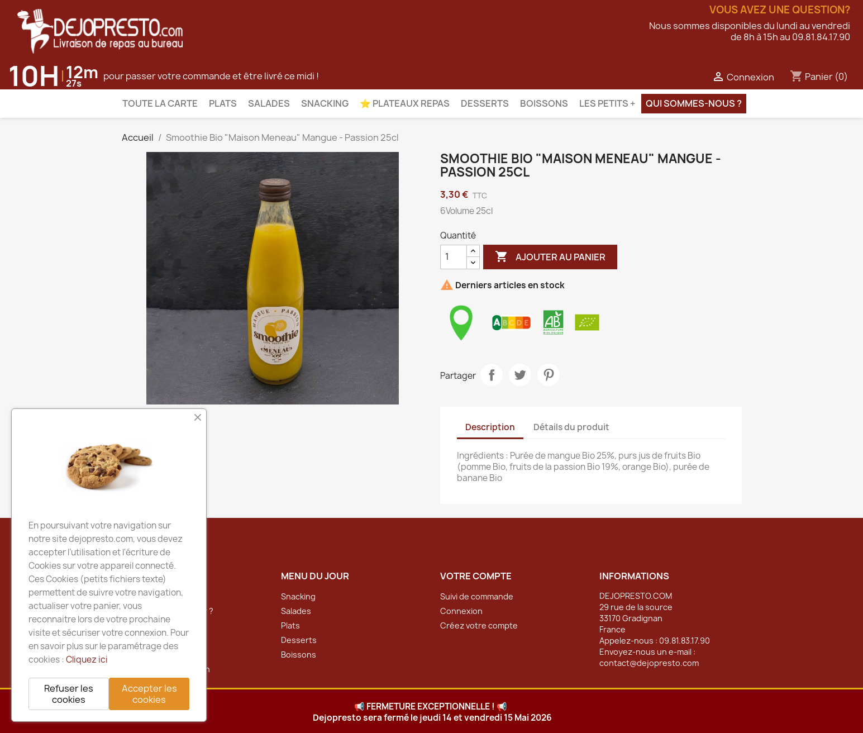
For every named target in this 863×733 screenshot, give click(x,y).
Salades (269, 103)
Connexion (461, 611)
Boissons (544, 103)
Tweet (520, 375)
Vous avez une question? (779, 10)
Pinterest (548, 375)
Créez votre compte (479, 625)
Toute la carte (160, 103)
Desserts (485, 103)
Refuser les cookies (68, 694)
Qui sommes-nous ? (694, 103)
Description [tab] (490, 427)
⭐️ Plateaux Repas (405, 103)
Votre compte (476, 576)
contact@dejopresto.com (649, 663)
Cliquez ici (87, 659)
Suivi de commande (476, 596)
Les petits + (607, 103)
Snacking (325, 103)
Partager (491, 375)
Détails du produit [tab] (571, 427)
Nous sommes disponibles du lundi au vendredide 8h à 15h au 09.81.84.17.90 (749, 31)
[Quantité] (453, 257)
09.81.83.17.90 (684, 640)
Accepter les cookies (149, 694)
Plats (223, 103)
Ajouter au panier (550, 257)
